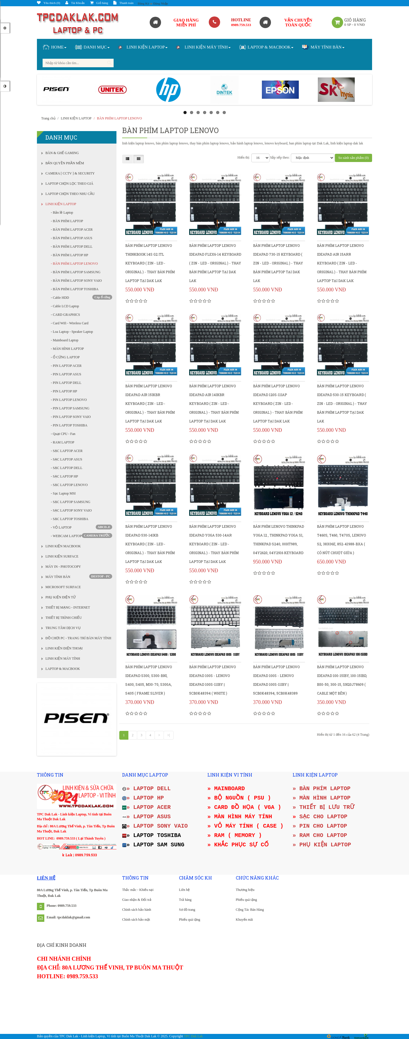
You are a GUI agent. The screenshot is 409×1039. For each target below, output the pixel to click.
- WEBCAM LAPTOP (80, 535)
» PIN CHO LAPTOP (320, 826)
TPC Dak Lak (193, 1036)
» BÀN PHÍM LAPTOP (321, 788)
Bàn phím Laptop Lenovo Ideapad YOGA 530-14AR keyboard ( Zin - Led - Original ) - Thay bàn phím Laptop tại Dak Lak (214, 544)
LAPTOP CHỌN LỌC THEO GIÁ (69, 184)
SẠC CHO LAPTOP (323, 816)
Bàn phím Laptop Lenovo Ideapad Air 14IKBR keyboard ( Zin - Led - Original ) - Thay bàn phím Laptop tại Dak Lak (214, 403)
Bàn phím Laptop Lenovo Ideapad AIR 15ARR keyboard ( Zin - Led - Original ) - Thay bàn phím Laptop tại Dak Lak (341, 263)
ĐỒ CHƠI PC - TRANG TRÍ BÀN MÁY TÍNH (78, 638)
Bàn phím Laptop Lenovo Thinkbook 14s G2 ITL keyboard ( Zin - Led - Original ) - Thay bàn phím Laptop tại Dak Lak (150, 263)
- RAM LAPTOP (61, 442)
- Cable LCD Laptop (63, 306)
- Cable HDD (80, 297)
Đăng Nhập (160, 3)
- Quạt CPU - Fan (61, 434)
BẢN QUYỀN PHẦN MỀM (64, 163)
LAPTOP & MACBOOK (62, 669)
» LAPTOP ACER (146, 807)
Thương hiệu (245, 890)
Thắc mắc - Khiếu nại (138, 890)
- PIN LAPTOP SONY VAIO (69, 417)
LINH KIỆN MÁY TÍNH (62, 659)
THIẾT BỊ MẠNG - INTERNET (67, 607)
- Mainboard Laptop (63, 340)
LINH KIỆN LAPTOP (60, 204)
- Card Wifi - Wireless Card (68, 323)
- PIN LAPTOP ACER (65, 366)
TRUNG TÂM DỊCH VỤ (63, 628)
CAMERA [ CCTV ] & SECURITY (70, 173)
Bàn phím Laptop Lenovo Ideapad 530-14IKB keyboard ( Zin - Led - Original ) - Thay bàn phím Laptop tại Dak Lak (150, 544)
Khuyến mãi (244, 920)
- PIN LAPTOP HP (62, 391)
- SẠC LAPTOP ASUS (65, 459)
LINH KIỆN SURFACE (61, 556)
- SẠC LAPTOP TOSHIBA (68, 519)
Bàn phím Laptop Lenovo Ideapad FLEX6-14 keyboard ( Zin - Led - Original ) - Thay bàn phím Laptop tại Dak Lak (215, 263)
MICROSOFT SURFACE (63, 587)
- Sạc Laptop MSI (62, 493)
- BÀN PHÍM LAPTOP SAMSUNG (74, 272)
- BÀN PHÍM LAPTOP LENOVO (73, 264)
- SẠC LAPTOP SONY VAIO (70, 510)
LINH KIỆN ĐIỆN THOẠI (64, 648)
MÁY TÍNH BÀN (57, 577)
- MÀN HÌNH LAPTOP (66, 349)
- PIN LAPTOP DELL (65, 383)
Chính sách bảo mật (136, 920)
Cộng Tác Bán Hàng (250, 910)
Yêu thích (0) (48, 3)
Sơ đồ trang (187, 910)
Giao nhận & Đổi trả (136, 900)
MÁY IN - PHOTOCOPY (63, 567)
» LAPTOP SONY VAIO (155, 826)
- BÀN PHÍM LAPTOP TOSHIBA (73, 289)
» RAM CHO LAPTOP (320, 835)
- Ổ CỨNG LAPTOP (64, 357)
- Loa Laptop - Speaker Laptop (70, 332)
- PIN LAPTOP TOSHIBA (67, 425)
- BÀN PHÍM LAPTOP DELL (70, 247)
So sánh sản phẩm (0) (353, 158)
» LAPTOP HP (143, 798)
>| (168, 735)
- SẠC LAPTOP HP (63, 476)
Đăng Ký (143, 3)
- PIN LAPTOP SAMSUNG (68, 408)
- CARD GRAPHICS (64, 315)
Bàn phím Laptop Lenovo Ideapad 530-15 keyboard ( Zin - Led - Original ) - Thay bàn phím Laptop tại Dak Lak (342, 403)
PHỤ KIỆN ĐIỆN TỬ (60, 597)
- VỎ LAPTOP (80, 527)
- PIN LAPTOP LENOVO (67, 400)
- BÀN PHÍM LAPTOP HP (68, 255)
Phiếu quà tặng (189, 920)
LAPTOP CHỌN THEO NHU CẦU (70, 194)
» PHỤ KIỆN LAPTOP (322, 845)
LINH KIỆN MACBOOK (63, 546)
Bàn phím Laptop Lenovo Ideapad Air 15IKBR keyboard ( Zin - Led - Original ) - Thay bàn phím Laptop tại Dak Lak (150, 403)
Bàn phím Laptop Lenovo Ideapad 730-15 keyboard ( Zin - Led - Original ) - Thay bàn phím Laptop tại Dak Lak (278, 263)
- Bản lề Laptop (60, 212)
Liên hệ (184, 890)
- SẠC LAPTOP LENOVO (68, 485)
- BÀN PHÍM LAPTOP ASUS (70, 238)
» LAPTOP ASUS (146, 816)
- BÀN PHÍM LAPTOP (65, 221)
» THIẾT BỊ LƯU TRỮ (323, 807)
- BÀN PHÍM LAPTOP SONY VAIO (75, 281)
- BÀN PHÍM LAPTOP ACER (70, 230)
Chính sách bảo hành (136, 910)
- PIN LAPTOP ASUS (64, 374)
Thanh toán (123, 3)
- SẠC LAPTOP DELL (65, 468)
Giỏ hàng (99, 3)
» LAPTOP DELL (146, 788)
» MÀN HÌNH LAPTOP (321, 798)
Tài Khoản (75, 3)
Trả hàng (185, 900)
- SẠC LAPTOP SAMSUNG (69, 502)
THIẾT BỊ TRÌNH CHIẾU (63, 618)
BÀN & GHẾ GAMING (62, 153)
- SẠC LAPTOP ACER (65, 451)
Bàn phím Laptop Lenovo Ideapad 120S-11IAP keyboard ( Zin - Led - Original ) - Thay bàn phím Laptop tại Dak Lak (277, 403)
